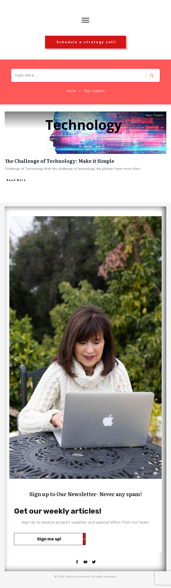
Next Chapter (155, 115)
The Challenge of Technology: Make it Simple (59, 160)
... (142, 169)
